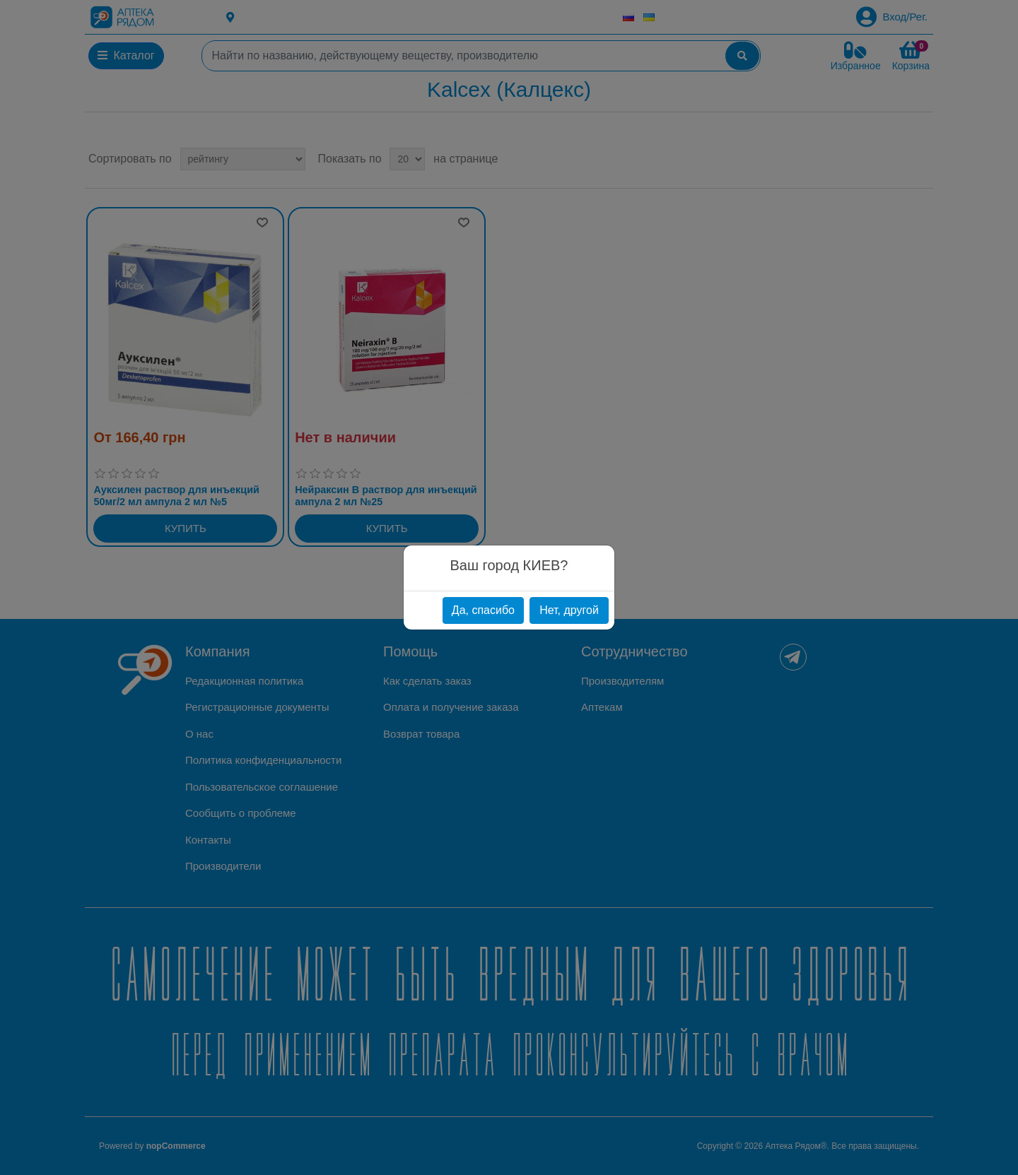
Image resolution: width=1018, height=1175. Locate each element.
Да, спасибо (483, 610)
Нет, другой (569, 610)
